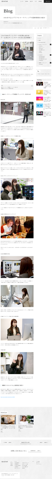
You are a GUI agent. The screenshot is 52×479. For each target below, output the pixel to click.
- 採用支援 (23, 468)
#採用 (40, 40)
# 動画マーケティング (43, 62)
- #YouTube (41, 64)
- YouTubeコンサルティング (25, 463)
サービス (21, 2)
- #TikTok (40, 52)
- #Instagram (41, 48)
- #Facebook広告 (42, 57)
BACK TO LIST (26, 442)
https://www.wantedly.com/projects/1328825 (9, 397)
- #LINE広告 (41, 60)
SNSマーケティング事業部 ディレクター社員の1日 (11, 87)
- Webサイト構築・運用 (25, 467)
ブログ (36, 2)
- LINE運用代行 (16, 467)
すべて (40, 38)
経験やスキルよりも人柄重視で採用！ (8, 88)
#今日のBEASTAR (42, 42)
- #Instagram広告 (42, 56)
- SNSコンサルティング (17, 468)
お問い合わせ (48, 2)
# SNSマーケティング (42, 44)
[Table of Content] (32, 86)
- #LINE (40, 51)
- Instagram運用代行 (16, 463)
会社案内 (26, 2)
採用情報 (40, 2)
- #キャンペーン (41, 47)
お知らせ (31, 2)
